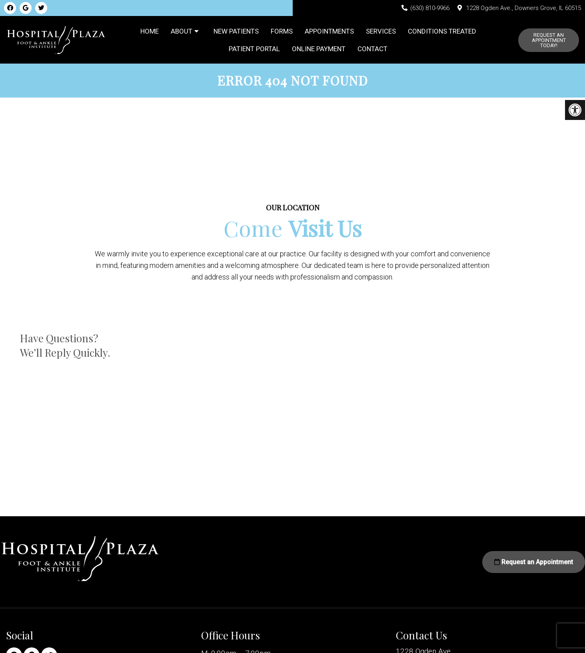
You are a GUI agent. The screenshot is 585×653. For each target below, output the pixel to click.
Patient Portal (254, 50)
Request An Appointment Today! (549, 41)
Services (381, 32)
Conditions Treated (442, 32)
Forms (282, 32)
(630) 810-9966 (429, 8)
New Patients (236, 32)
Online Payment (318, 50)
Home (149, 32)
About (181, 32)
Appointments (329, 32)
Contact (372, 50)
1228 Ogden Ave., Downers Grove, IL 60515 (523, 8)
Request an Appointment (533, 565)
